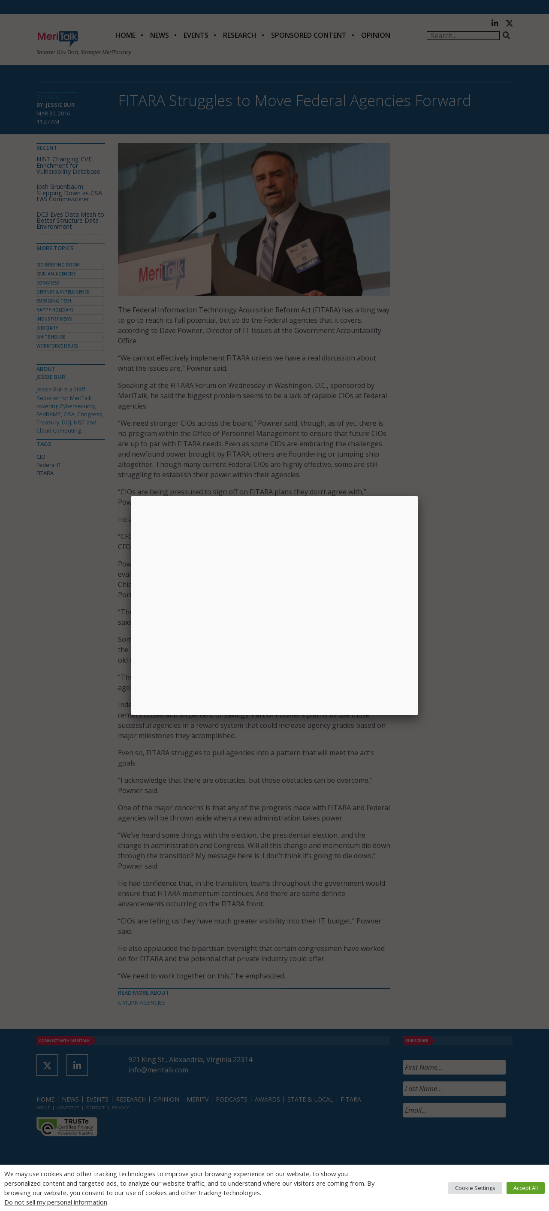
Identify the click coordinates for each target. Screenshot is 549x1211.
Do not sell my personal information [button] (55, 1202)
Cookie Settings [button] (475, 1188)
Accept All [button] (525, 1188)
